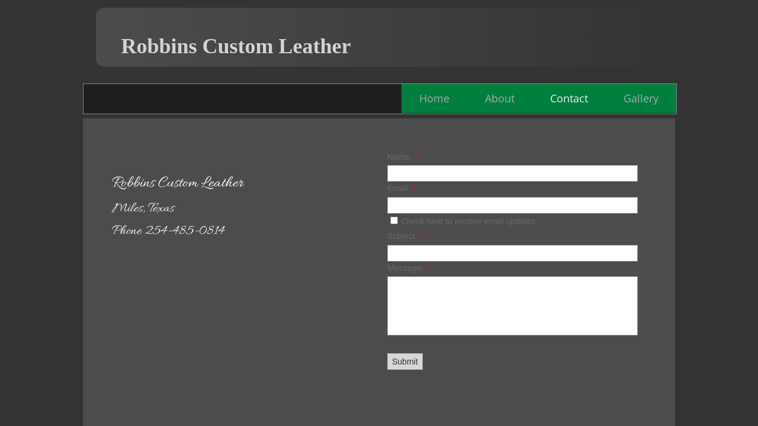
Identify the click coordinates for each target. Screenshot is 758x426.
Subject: (405, 236)
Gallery (641, 98)
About (500, 98)
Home (434, 98)
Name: (402, 157)
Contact (569, 98)
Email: (401, 188)
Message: (408, 268)
